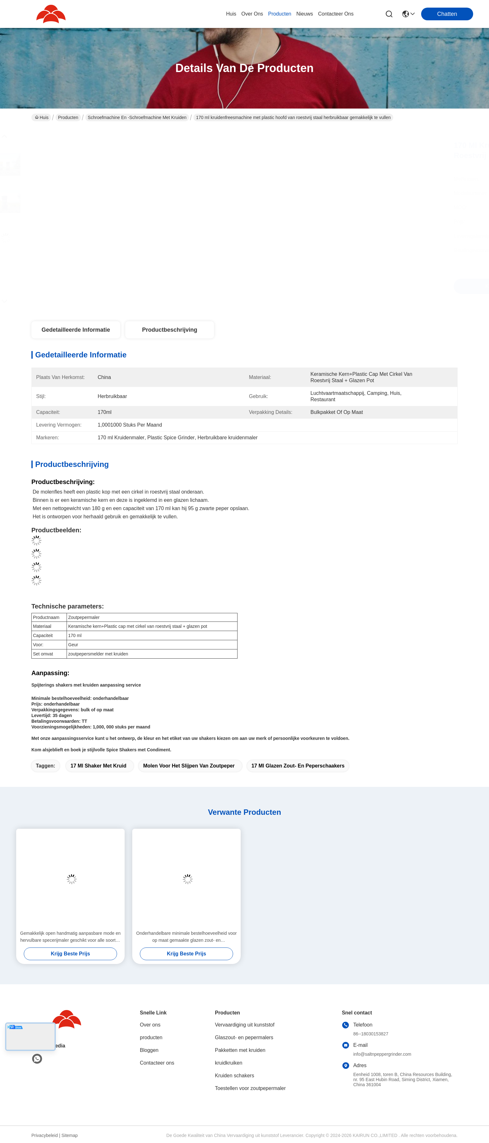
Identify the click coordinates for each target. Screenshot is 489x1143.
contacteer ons (336, 14)
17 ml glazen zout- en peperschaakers (297, 765)
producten (279, 14)
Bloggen (149, 1050)
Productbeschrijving (169, 330)
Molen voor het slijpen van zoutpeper (189, 765)
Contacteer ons (157, 1063)
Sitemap (70, 1135)
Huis (231, 14)
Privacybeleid (44, 1135)
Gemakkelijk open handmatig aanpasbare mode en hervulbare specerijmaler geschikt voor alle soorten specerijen (70, 937)
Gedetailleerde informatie (76, 330)
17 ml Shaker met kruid (98, 765)
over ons (252, 14)
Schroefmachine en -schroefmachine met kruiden (137, 117)
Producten (68, 117)
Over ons (150, 1024)
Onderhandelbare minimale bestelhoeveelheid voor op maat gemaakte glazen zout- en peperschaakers (186, 937)
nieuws (304, 14)
